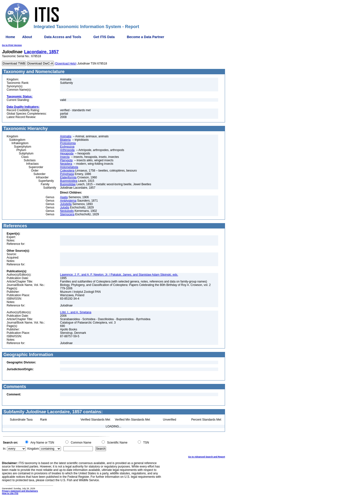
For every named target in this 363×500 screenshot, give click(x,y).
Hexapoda (66, 153)
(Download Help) (65, 63)
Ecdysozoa (67, 146)
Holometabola (69, 167)
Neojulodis (67, 211)
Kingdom (33, 448)
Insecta (64, 157)
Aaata (64, 197)
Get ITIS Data (104, 37)
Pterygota (66, 160)
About (27, 37)
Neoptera (66, 163)
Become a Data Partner (145, 37)
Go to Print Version (12, 45)
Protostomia (68, 143)
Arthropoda (67, 150)
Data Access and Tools (62, 37)
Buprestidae (68, 184)
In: (4, 448)
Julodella (65, 204)
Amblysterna (68, 200)
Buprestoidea (68, 181)
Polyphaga (67, 174)
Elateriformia (68, 177)
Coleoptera (67, 170)
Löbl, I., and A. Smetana (75, 312)
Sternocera (67, 214)
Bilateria (65, 139)
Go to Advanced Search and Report (206, 457)
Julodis (64, 207)
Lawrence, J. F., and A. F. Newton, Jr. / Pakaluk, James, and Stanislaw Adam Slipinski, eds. (119, 274)
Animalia (65, 136)
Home (10, 37)
